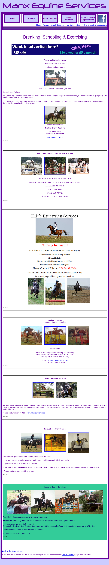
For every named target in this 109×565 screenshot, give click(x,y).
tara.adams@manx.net (36, 413)
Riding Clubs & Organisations (94, 25)
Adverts (46, 25)
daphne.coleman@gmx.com (57, 360)
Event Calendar (57, 25)
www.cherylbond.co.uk (55, 137)
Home (38, 25)
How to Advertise (73, 25)
